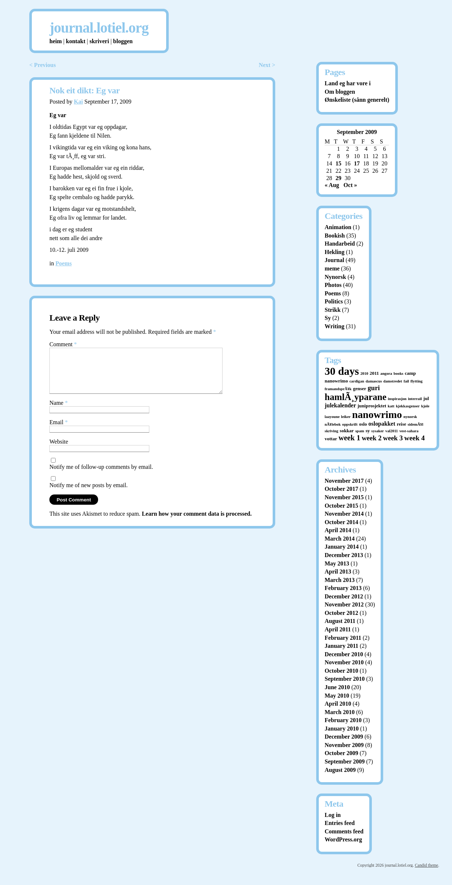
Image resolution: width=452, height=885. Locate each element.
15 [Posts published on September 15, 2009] (338, 163)
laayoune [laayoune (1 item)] (332, 417)
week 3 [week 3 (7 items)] (393, 438)
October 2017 (341, 489)
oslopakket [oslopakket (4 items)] (382, 424)
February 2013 (343, 588)
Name (58, 411)
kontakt (75, 41)
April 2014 (338, 530)
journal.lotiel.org (99, 27)
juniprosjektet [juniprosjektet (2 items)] (372, 405)
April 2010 (338, 704)
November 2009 (344, 745)
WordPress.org (343, 839)
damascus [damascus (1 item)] (374, 381)
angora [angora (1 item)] (386, 373)
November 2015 (344, 497)
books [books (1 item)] (398, 373)
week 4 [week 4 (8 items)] (414, 438)
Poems (63, 263)
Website (58, 450)
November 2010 (344, 662)
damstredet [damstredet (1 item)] (392, 381)
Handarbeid (340, 243)
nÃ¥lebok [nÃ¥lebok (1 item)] (333, 424)
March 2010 (340, 712)
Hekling (334, 252)
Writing (334, 326)
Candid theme (426, 865)
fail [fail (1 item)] (406, 381)
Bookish (335, 235)
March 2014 (340, 538)
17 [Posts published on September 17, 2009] (357, 163)
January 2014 (342, 547)
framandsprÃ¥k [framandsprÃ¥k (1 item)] (338, 389)
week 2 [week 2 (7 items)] (371, 438)
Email (58, 431)
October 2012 (341, 613)
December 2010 (344, 654)
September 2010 (345, 679)
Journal (334, 260)
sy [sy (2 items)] (368, 430)
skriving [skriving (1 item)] (331, 431)
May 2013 (337, 563)
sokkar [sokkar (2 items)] (347, 430)
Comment (63, 344)
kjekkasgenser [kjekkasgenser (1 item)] (408, 406)
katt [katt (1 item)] (391, 406)
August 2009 (340, 770)
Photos (333, 285)
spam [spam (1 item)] (359, 431)
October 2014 (341, 522)
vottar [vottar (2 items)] (331, 438)
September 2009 (345, 761)
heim (55, 41)
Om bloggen (340, 92)
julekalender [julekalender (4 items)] (340, 405)
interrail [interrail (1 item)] (415, 399)
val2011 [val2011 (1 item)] (391, 431)
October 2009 (341, 753)
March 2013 (340, 580)
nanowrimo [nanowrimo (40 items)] (377, 414)
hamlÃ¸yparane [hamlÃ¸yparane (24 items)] (355, 397)
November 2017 (344, 481)
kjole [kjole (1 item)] (425, 406)
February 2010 (343, 720)
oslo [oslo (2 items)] (363, 424)
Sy (328, 318)
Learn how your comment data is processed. (196, 522)
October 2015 (341, 506)
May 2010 (337, 695)
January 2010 (342, 728)
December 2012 (344, 596)
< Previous (42, 65)
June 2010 (337, 687)
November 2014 (344, 514)
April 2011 (338, 629)
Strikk (333, 310)
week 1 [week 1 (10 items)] (349, 438)
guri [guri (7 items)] (374, 388)
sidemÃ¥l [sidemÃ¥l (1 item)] (415, 424)
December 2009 (344, 736)
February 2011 (343, 638)
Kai (78, 101)
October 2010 (341, 671)
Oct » (350, 185)
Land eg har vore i (348, 83)
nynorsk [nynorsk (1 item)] (410, 417)
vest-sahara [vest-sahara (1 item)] (408, 431)
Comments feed (344, 831)
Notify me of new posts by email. (88, 494)
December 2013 (344, 555)
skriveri (99, 41)
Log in (333, 815)
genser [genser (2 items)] (359, 388)
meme (332, 268)
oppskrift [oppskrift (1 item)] (350, 424)
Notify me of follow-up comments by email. (101, 476)
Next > (267, 65)
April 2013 (338, 571)
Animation (338, 227)
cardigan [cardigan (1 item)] (357, 381)
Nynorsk (335, 277)
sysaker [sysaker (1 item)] (377, 431)
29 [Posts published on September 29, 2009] (338, 178)
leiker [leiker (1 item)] (346, 417)
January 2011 (341, 646)
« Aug (332, 185)
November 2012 (344, 604)
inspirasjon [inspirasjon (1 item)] (397, 399)
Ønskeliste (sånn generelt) (357, 100)
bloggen (122, 41)
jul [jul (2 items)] (426, 398)
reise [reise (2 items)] (401, 424)
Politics (334, 301)
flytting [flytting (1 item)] (416, 381)
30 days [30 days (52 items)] (342, 371)
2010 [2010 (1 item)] (364, 373)
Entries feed (340, 823)
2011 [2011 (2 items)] (374, 373)
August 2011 (340, 621)
